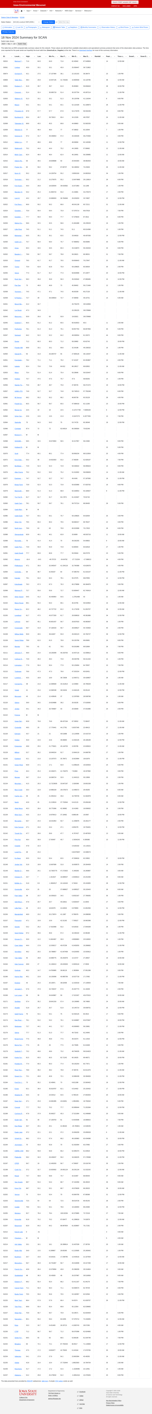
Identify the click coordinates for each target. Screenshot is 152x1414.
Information (7, 27)
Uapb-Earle (18, 516)
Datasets (43, 11)
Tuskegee (18, 671)
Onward (17, 260)
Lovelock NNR (20, 678)
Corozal (17, 1107)
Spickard (18, 335)
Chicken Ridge (20, 877)
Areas (35, 11)
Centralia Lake (20, 572)
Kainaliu (17, 578)
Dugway (17, 983)
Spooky (17, 927)
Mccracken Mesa (20, 821)
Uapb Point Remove (21, 547)
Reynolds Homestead (22, 541)
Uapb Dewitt (19, 553)
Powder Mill (19, 348)
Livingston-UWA (20, 665)
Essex (17, 1089)
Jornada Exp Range (21, 989)
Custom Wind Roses (140, 27)
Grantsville (18, 889)
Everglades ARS (20, 360)
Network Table (59, 27)
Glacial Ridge (19, 354)
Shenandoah (19, 534)
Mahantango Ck (20, 235)
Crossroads (19, 628)
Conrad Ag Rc (19, 684)
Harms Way (19, 976)
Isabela (17, 366)
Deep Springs (19, 1101)
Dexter (17, 341)
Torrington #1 (19, 179)
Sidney (17, 702)
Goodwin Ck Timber (21, 217)
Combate (18, 428)
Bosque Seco (19, 435)
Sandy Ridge (19, 640)
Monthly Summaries (88, 27)
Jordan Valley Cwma (22, 864)
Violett (17, 690)
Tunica (17, 267)
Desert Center (19, 1076)
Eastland (18, 758)
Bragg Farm (19, 485)
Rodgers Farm (20, 86)
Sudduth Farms (20, 1051)
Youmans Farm (20, 291)
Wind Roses (123, 27)
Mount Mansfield (20, 304)
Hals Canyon (19, 964)
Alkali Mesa (19, 808)
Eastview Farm (20, 478)
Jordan (17, 709)
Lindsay (17, 67)
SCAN (22, 17)
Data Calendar (8, 32)
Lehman (17, 621)
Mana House (19, 603)
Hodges (17, 379)
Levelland (18, 615)
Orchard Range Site (21, 74)
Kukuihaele (18, 584)
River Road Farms (21, 1070)
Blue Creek (18, 790)
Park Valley (18, 895)
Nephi (17, 802)
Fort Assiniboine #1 (21, 186)
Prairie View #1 (20, 167)
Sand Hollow (19, 933)
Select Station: (6, 22)
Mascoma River (20, 316)
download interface (85, 50)
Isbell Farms (19, 1014)
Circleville (18, 727)
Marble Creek (19, 871)
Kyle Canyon (19, 827)
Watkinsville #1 (20, 148)
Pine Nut (18, 839)
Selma (17, 1032)
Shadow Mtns (19, 1095)
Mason (17, 105)
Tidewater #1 (19, 123)
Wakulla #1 (18, 130)
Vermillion (18, 952)
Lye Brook (18, 310)
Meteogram (45, 27)
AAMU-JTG (19, 391)
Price (16, 771)
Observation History (107, 27)
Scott (16, 453)
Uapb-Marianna (20, 509)
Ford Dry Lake (19, 1082)
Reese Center (19, 609)
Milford (17, 752)
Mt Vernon (18, 397)
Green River (19, 765)
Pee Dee (18, 285)
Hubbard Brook (20, 447)
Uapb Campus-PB (21, 503)
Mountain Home (20, 783)
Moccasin (18, 696)
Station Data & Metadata (9, 17)
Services (78, 11)
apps (135, 6)
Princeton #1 (19, 111)
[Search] (125, 2)
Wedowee (18, 1026)
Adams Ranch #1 (21, 161)
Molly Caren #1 (20, 154)
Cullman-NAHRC (20, 659)
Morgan (17, 777)
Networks (58, 11)
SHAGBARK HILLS (21, 441)
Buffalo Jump (19, 883)
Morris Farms (19, 1045)
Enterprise (18, 746)
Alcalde (17, 1008)
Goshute (17, 970)
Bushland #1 (19, 117)
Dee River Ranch (20, 1020)
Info (51, 11)
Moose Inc (18, 410)
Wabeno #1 (18, 98)
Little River (18, 229)
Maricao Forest (20, 61)
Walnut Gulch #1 (20, 223)
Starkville (18, 422)
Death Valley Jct (20, 1120)
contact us (115, 6)
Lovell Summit (19, 852)
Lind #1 (17, 198)
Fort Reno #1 (19, 204)
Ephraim (17, 734)
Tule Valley (18, 958)
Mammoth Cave (20, 491)
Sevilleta (17, 1001)
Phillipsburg (19, 565)
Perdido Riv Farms (21, 1064)
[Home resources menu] (22, 11)
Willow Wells (19, 634)
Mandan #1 (18, 192)
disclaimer (126, 6)
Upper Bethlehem (21, 721)
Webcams (87, 11)
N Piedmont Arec (20, 298)
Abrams (17, 559)
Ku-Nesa (18, 858)
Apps (28, 11)
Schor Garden (19, 416)
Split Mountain (19, 902)
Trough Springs (20, 833)
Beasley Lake (19, 254)
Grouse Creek (19, 939)
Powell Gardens (20, 404)
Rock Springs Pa (20, 279)
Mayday (17, 646)
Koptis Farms (19, 1057)
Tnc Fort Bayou (20, 497)
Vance (17, 273)
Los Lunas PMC (20, 995)
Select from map (64, 22)
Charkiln (17, 846)
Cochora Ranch (20, 1113)
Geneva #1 (18, 136)
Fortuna (17, 715)
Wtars (17, 372)
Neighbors (72, 27)
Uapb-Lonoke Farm (21, 242)
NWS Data (68, 11)
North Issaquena (20, 528)
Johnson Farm (20, 653)
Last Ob (19, 27)
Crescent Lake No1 (21, 92)
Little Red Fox (19, 908)
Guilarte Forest (20, 323)
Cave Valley (19, 945)
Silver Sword (19, 597)
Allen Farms (19, 472)
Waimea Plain (19, 590)
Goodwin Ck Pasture (22, 211)
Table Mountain (20, 80)
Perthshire (18, 329)
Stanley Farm (19, 385)
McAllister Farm (20, 466)
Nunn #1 (18, 173)
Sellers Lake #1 (20, 142)
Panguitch (18, 920)
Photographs (31, 27)
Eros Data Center (21, 460)
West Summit (19, 815)
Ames (17, 248)
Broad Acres (19, 1039)
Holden (17, 740)
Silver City (18, 522)
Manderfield (19, 914)
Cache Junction (20, 796)
